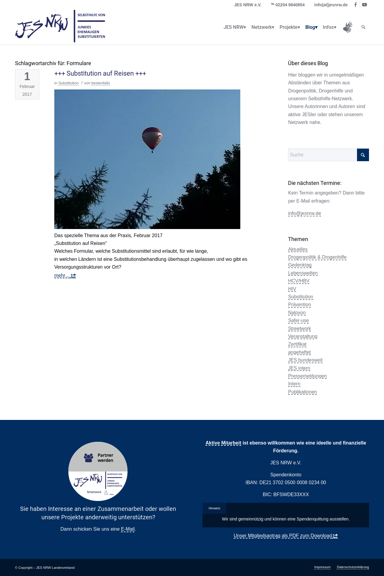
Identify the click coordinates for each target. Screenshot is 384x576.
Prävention (299, 304)
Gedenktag (299, 264)
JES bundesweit (305, 360)
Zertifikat (297, 344)
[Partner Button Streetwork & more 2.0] (98, 472)
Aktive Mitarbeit (223, 442)
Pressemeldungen (307, 375)
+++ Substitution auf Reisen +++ (100, 73)
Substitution (68, 83)
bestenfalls (100, 83)
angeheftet (299, 352)
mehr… (62, 275)
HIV (292, 288)
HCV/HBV (298, 280)
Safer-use (298, 320)
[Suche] (363, 27)
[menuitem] (234, 27)
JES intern (299, 368)
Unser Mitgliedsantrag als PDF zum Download (283, 535)
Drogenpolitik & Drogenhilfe (317, 257)
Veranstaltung (302, 336)
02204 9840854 (289, 4)
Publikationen (302, 391)
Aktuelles (298, 249)
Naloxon (297, 312)
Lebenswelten (303, 273)
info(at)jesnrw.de (331, 4)
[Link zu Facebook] (355, 4)
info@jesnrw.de (304, 213)
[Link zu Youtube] (364, 4)
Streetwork (299, 328)
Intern (294, 383)
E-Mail (127, 529)
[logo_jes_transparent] (60, 27)
